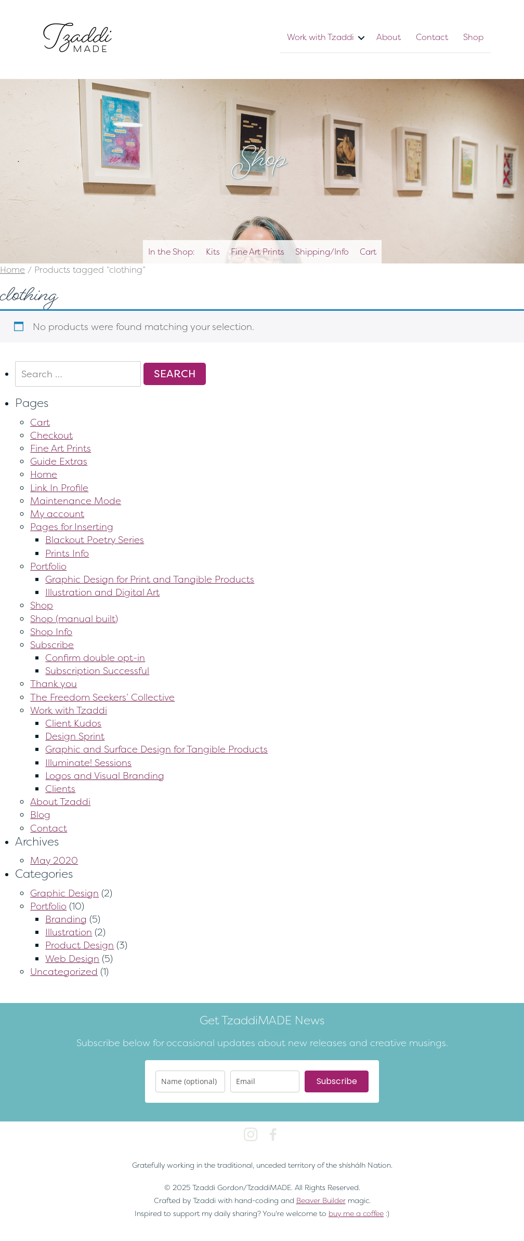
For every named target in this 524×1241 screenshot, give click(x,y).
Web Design (72, 958)
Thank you (53, 683)
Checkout (51, 435)
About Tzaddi (60, 801)
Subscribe (52, 644)
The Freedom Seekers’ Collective (102, 697)
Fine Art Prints (257, 251)
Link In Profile (59, 487)
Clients (60, 788)
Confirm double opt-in (95, 657)
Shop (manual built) (74, 618)
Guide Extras (58, 461)
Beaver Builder (321, 1200)
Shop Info (51, 631)
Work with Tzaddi (320, 37)
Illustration (68, 932)
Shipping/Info (322, 251)
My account (57, 513)
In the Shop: (171, 251)
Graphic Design (64, 893)
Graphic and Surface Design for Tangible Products (156, 749)
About (388, 37)
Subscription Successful (97, 670)
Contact (432, 37)
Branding (66, 919)
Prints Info (67, 553)
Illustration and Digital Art (102, 592)
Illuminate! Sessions (88, 762)
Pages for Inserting (71, 526)
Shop (473, 37)
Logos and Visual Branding (104, 775)
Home (12, 269)
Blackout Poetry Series (94, 539)
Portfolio (48, 566)
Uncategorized (64, 971)
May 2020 (54, 860)
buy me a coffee (356, 1213)
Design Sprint (74, 736)
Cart (368, 251)
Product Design (79, 945)
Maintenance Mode (75, 500)
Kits (213, 251)
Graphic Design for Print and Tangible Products (149, 579)
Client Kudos (73, 723)
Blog (40, 814)
